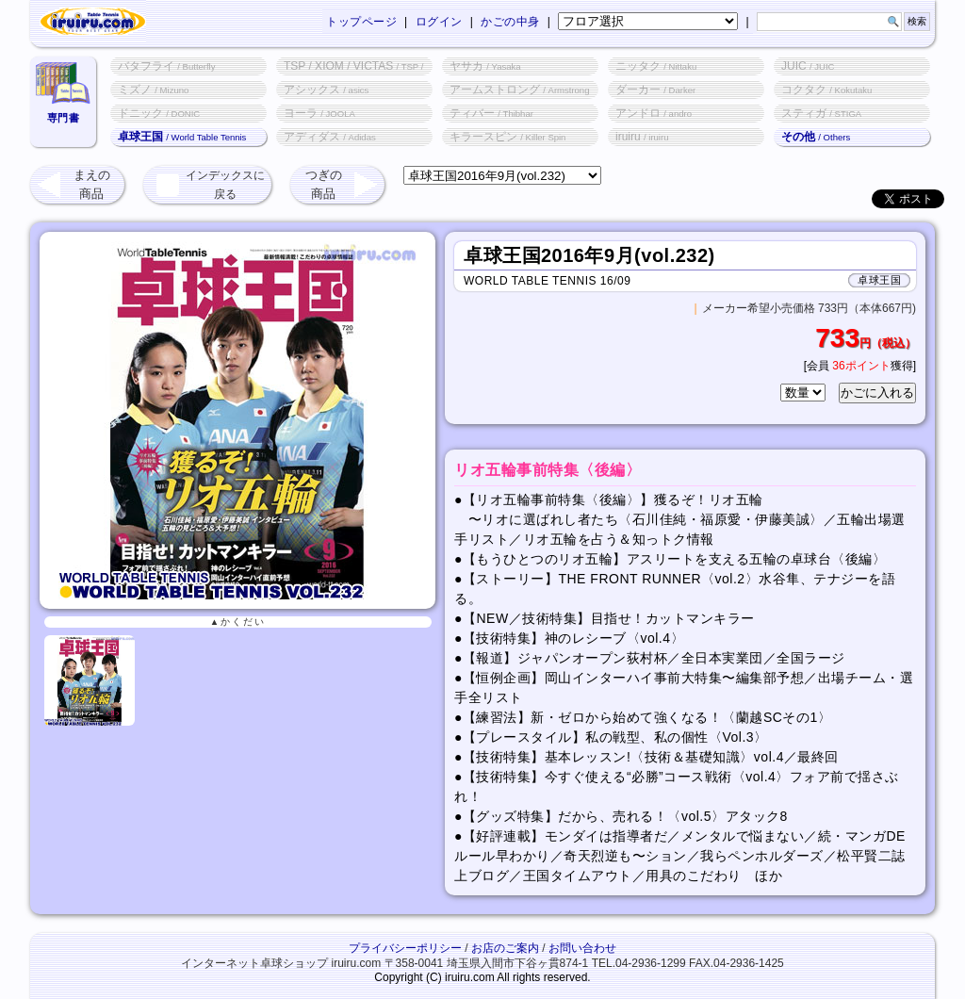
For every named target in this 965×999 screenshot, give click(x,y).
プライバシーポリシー (405, 948)
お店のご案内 (505, 948)
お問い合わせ (582, 948)
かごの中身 (510, 21)
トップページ (361, 21)
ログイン (439, 21)
